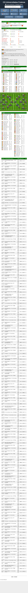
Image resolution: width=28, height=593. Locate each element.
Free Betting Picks (4, 38)
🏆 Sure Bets (14, 10)
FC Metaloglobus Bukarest (9, 175)
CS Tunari (6, 521)
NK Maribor (15, 412)
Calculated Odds (16, 64)
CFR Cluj (17, 114)
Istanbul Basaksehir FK (8, 266)
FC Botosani (7, 258)
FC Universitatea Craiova (9, 459)
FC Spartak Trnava (8, 272)
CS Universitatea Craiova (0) (7, 67)
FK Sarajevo (7, 288)
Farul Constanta (7, 191)
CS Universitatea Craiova (7, 114)
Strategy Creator (4, 39)
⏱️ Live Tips (23, 10)
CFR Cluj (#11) (18, 71)
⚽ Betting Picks (9, 16)
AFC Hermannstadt (8, 205)
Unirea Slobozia (7, 177)
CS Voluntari (7, 515)
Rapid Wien (6, 227)
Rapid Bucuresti (7, 168)
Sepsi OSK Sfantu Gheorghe (9, 406)
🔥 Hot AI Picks (5, 11)
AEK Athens (7, 202)
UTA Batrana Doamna (10, 225)
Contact (15, 576)
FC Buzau (6, 353)
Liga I (19, 23)
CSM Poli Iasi (7, 537)
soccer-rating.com (4, 579)
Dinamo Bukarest (7, 163)
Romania (9, 23)
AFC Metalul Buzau (8, 378)
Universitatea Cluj (7, 216)
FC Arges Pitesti (7, 221)
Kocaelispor (3, 26)
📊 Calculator (14, 13)
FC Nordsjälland (14, 25)
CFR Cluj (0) (18, 67)
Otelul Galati (7, 252)
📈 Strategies (23, 13)
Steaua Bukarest (7, 244)
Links (12, 576)
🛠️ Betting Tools (18, 16)
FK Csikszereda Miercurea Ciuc (9, 200)
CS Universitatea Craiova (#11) (8, 71)
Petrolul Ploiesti (7, 196)
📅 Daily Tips (5, 13)
